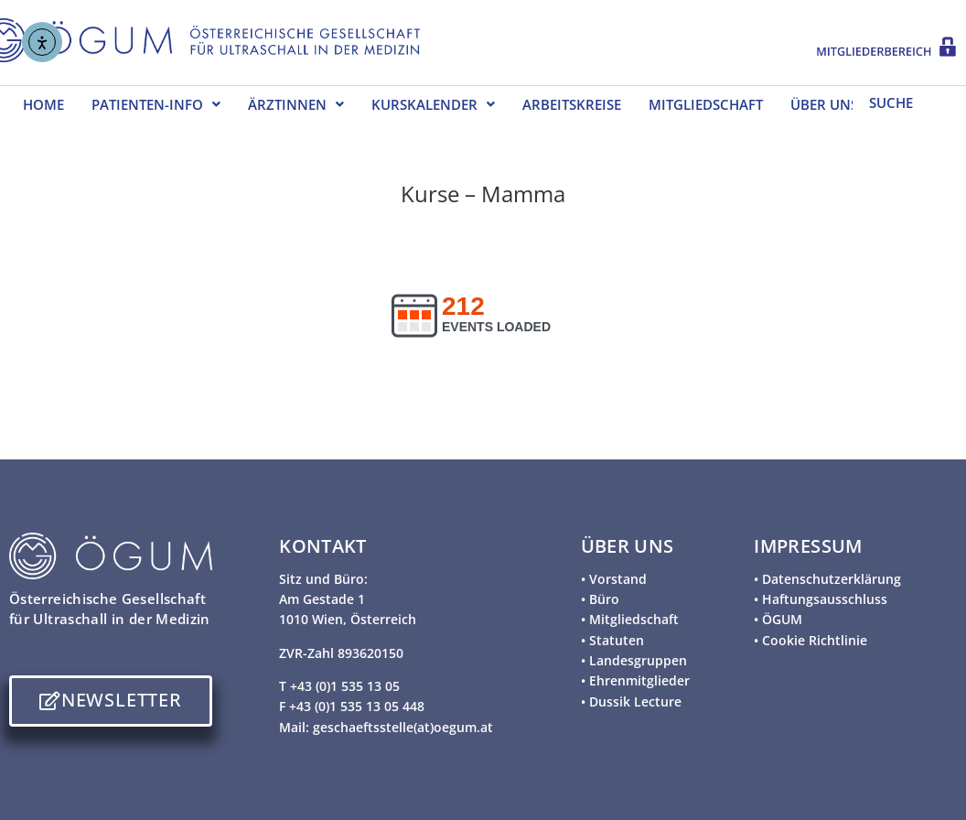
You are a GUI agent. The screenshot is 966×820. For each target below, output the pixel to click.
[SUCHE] (904, 102)
